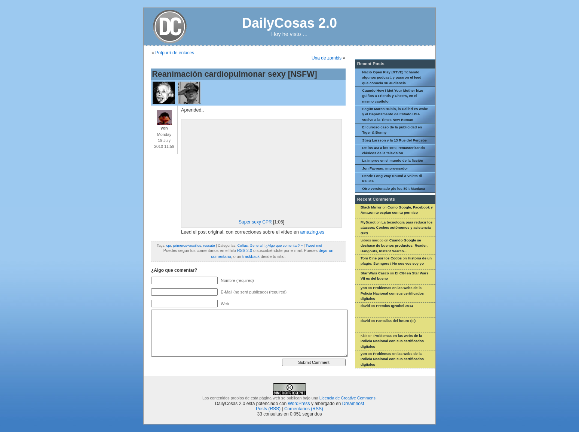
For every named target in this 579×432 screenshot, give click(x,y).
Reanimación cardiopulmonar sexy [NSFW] (234, 74)
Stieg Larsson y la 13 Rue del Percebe (394, 140)
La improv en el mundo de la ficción (392, 160)
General (256, 245)
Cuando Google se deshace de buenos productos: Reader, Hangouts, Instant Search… (394, 245)
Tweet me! (314, 245)
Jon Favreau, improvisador (385, 168)
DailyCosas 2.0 (289, 23)
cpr (168, 245)
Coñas (243, 245)
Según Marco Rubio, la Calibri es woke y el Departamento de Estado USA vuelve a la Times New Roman (395, 114)
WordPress (299, 403)
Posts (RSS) (268, 408)
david (365, 306)
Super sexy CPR (255, 222)
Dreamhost (353, 403)
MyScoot (368, 222)
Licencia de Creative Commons (347, 398)
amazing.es (312, 232)
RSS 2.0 (244, 250)
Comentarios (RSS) (303, 408)
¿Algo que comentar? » (284, 245)
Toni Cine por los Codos (381, 258)
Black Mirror (371, 207)
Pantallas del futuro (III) (396, 321)
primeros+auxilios (187, 245)
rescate (209, 245)
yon (364, 288)
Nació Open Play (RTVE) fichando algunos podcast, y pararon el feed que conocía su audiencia (391, 77)
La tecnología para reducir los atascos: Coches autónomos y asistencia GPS (396, 227)
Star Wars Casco (375, 273)
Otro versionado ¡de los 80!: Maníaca (393, 188)
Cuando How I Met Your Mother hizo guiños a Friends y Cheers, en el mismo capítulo (392, 95)
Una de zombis (326, 58)
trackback (251, 256)
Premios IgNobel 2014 (394, 306)
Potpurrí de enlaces (174, 52)
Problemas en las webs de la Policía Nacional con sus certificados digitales (392, 293)
